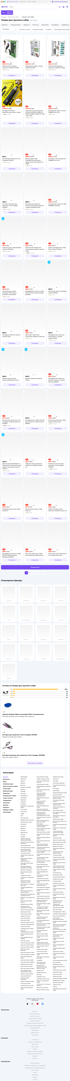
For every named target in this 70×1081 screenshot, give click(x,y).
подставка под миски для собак (60, 989)
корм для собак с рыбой (27, 947)
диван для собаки (57, 846)
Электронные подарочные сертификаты (35, 1065)
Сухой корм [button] (6, 788)
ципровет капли (41, 976)
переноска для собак (58, 857)
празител (23, 802)
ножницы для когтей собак (58, 942)
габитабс (23, 791)
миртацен (23, 799)
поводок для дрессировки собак (58, 904)
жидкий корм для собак (43, 898)
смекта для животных (59, 783)
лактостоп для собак (42, 987)
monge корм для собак (27, 964)
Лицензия (35, 1011)
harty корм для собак (42, 776)
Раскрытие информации (35, 1042)
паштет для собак (25, 926)
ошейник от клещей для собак (27, 878)
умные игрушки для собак (60, 960)
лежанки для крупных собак (59, 849)
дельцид (39, 974)
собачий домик (57, 872)
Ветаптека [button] (6, 779)
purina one (23, 826)
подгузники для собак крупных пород (59, 797)
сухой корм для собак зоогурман (42, 875)
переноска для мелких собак (59, 863)
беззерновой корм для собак (27, 934)
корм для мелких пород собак (43, 834)
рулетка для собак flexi (59, 916)
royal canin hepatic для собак (43, 806)
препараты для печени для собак (27, 863)
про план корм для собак (27, 968)
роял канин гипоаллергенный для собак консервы (43, 825)
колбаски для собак (42, 949)
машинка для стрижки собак (59, 932)
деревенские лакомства (27, 820)
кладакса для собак (58, 776)
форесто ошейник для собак (43, 981)
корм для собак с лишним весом (44, 818)
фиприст (23, 789)
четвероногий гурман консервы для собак (43, 907)
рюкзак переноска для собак (59, 870)
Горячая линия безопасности (35, 1053)
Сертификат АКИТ (35, 1028)
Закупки (35, 1049)
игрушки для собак (58, 951)
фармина (23, 828)
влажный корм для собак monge (43, 904)
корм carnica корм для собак (27, 988)
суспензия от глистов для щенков (44, 985)
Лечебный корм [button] (8, 784)
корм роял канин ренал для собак (43, 957)
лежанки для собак (58, 844)
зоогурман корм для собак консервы (42, 917)
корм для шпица (25, 940)
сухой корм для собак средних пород (42, 858)
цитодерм (39, 960)
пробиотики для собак (27, 904)
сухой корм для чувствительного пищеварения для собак (43, 814)
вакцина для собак (26, 911)
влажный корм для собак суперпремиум (43, 927)
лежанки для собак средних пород (58, 852)
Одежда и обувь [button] (8, 810)
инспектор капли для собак (26, 872)
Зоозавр (3, 17)
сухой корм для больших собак (43, 855)
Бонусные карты (35, 1063)
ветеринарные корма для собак (44, 787)
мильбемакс (24, 795)
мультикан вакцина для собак (59, 785)
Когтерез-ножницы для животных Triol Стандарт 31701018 (23, 755)
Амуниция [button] (6, 802)
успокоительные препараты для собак (26, 907)
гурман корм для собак (27, 973)
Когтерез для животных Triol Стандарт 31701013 (19, 735)
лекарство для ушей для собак (27, 855)
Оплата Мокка (35, 1070)
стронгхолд (24, 811)
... (41, 573)
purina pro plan (24, 817)
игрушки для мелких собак (58, 957)
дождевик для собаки (59, 980)
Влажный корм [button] (8, 791)
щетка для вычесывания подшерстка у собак (59, 925)
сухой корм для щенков (43, 896)
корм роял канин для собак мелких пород (42, 844)
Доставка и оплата (35, 1016)
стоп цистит (24, 809)
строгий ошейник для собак (59, 886)
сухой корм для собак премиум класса (42, 884)
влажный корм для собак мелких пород (43, 861)
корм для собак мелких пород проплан (43, 848)
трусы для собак (57, 794)
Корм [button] (4, 781)
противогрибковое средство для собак (26, 850)
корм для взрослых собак (27, 954)
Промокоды (35, 1074)
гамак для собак (57, 855)
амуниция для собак (58, 907)
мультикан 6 (56, 790)
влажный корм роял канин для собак (42, 901)
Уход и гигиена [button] (8, 798)
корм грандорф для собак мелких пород (44, 851)
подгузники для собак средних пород (59, 804)
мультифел (56, 788)
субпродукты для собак (27, 928)
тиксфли (23, 836)
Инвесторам (35, 1044)
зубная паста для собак (59, 840)
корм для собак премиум (27, 924)
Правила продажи (35, 1020)
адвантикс (23, 779)
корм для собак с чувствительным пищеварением (41, 794)
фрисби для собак (58, 964)
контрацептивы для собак (28, 847)
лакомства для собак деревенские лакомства (43, 943)
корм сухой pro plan (42, 869)
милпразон (24, 797)
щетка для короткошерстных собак (59, 928)
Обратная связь (35, 1032)
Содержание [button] (7, 800)
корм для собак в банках (27, 945)
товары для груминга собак (58, 938)
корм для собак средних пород (43, 838)
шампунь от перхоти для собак (59, 828)
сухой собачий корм (42, 864)
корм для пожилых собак (27, 952)
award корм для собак (43, 784)
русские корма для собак (27, 942)
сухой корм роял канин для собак (43, 867)
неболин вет (24, 832)
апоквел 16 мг (40, 970)
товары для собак (25, 916)
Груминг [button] (5, 805)
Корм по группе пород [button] (10, 786)
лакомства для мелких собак (43, 946)
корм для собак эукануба (27, 962)
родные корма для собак (27, 981)
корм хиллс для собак (26, 966)
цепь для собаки (57, 909)
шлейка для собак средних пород (58, 901)
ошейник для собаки (58, 883)
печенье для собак (42, 951)
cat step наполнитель (26, 822)
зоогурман (23, 824)
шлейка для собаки (58, 892)
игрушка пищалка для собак (59, 967)
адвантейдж (24, 776)
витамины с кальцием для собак (28, 898)
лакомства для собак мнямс (42, 940)
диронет (23, 783)
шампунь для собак (58, 819)
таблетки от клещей (26, 870)
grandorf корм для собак (27, 985)
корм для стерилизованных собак (27, 931)
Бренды (35, 1077)
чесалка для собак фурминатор (58, 935)
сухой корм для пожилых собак (43, 893)
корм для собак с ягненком (25, 949)
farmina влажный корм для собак (43, 921)
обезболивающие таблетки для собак (26, 839)
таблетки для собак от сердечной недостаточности (26, 860)
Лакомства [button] (6, 793)
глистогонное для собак (27, 909)
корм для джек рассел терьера (27, 938)
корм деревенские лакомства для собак (26, 971)
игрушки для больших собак (59, 954)
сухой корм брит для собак (42, 872)
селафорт (23, 804)
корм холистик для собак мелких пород (43, 829)
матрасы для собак (58, 879)
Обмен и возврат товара (35, 1018)
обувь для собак (57, 976)
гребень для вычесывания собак (60, 922)
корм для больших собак (43, 832)
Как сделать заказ (35, 1013)
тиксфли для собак (26, 875)
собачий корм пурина (42, 878)
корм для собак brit (26, 976)
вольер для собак (57, 874)
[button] (9, 29)
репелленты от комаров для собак (27, 884)
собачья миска (57, 984)
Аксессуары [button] (7, 812)
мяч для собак (57, 962)
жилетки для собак (58, 982)
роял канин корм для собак (26, 957)
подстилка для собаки (59, 877)
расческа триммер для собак (59, 948)
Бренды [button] (5, 777)
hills (22, 815)
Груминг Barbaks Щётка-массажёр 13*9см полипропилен (23, 714)
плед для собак (57, 881)
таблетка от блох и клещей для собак (26, 881)
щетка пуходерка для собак (58, 945)
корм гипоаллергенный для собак (43, 790)
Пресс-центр (35, 1046)
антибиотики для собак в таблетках (27, 842)
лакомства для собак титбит (42, 936)
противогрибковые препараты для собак (26, 867)
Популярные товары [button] (9, 795)
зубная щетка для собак (59, 842)
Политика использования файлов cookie (35, 1025)
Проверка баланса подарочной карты (35, 1067)
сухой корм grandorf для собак (43, 881)
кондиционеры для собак (60, 792)
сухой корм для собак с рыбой (43, 890)
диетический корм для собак (43, 798)
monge (22, 813)
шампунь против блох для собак (60, 825)
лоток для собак (57, 838)
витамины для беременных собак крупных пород (42, 967)
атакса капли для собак (43, 989)
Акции (35, 1072)
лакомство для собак (42, 933)
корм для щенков (25, 918)
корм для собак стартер (27, 960)
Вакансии (35, 1056)
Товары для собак (13, 17)
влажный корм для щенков (42, 931)
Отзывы (35, 1079)
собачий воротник (25, 845)
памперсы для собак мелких (58, 801)
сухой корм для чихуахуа (43, 887)
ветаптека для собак (26, 914)
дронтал (23, 785)
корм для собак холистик (27, 922)
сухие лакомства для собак (42, 954)
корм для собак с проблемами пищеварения (41, 802)
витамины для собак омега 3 (26, 901)
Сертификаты (35, 1030)
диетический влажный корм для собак (43, 821)
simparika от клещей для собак (27, 806)
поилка (55, 986)
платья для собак (57, 974)
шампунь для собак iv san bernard (60, 821)
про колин (56, 779)
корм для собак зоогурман (25, 978)
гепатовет (23, 793)
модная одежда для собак (60, 978)
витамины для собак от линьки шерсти (27, 891)
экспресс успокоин (26, 787)
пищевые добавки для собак (27, 888)
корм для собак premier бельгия (43, 781)
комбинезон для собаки (59, 970)
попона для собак (25, 853)
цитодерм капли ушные (43, 978)
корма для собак (25, 920)
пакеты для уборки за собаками (59, 807)
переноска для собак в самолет (59, 860)
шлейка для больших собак (58, 894)
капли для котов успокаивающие (41, 963)
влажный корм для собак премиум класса (43, 924)
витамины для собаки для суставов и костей (27, 894)
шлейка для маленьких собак (59, 898)
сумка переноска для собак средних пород (58, 866)
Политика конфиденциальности (35, 1023)
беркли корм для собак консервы (43, 911)
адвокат (23, 781)
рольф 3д (23, 830)
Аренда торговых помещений (35, 1051)
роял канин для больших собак (43, 841)
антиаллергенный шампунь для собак (58, 832)
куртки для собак (57, 972)
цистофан (55, 781)
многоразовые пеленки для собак (59, 813)
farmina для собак (25, 983)
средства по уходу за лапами (58, 835)
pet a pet (23, 834)
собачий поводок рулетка (60, 913)
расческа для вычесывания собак (58, 918)
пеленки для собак (58, 810)
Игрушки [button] (6, 807)
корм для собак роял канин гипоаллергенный (43, 810)
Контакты (35, 1058)
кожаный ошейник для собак (59, 889)
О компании (35, 1039)
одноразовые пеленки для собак (59, 816)
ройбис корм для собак (43, 779)
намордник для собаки (59, 911)
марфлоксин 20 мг (42, 972)
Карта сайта (35, 1035)
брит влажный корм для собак (43, 914)
